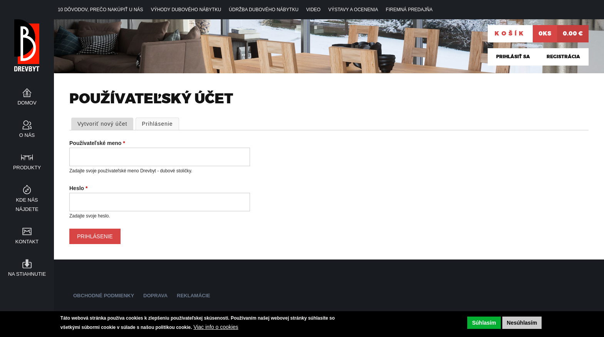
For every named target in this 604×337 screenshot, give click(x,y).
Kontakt (27, 241)
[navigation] (302, 9)
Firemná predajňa (409, 9)
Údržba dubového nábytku (264, 9)
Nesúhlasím (522, 323)
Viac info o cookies (215, 327)
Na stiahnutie (27, 274)
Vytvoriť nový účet (102, 124)
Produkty (27, 167)
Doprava (155, 295)
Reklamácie (193, 295)
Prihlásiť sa (513, 57)
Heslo (78, 188)
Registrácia (563, 57)
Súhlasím (484, 323)
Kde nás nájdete (26, 204)
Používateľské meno (97, 143)
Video (313, 9)
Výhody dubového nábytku (186, 9)
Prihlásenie (160, 123)
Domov (26, 103)
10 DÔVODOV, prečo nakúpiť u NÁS (100, 9)
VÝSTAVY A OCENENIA (353, 9)
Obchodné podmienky (103, 295)
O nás (27, 135)
